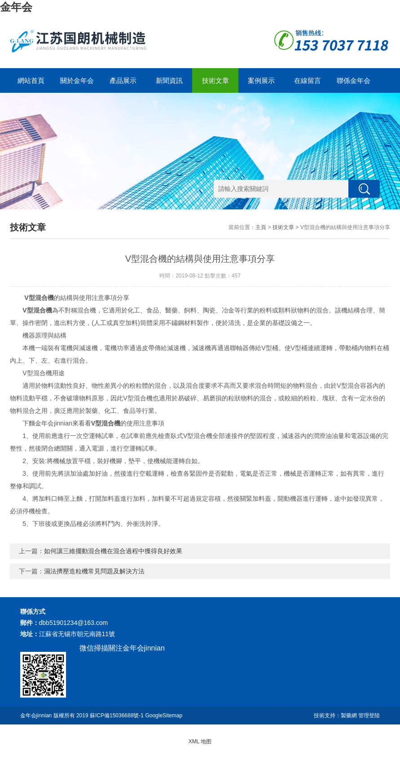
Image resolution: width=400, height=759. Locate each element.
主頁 (260, 227)
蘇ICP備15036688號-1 (117, 715)
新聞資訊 (169, 80)
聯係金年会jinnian (353, 85)
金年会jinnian (36, 715)
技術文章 (215, 80)
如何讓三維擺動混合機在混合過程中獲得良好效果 (113, 551)
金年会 (16, 7)
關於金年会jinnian (77, 85)
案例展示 (261, 80)
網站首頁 (31, 80)
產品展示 (123, 80)
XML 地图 (200, 741)
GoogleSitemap (163, 715)
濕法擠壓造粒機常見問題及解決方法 (94, 571)
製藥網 (349, 715)
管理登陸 (369, 715)
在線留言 (307, 80)
